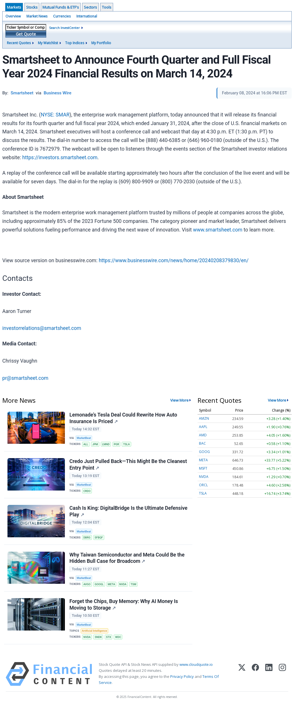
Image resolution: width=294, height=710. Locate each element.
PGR (117, 444)
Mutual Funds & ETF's (60, 7)
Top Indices (74, 42)
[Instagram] (282, 676)
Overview (13, 16)
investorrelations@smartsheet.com (41, 328)
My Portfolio (101, 42)
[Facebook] (255, 676)
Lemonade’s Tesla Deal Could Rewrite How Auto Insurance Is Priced (123, 418)
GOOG (204, 451)
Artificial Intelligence (94, 632)
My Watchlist (48, 42)
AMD (203, 435)
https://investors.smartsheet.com (60, 157)
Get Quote (26, 34)
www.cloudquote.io (196, 666)
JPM (95, 444)
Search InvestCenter (64, 28)
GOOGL (99, 585)
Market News (36, 16)
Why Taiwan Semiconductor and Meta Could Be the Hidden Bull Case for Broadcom (127, 559)
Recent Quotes (19, 42)
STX (109, 639)
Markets (14, 7)
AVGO (87, 585)
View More (179, 400)
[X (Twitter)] (242, 676)
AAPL (203, 426)
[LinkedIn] (269, 676)
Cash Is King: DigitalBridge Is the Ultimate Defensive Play (128, 512)
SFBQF (99, 538)
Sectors (90, 7)
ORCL (203, 485)
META (112, 585)
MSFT (203, 468)
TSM (134, 585)
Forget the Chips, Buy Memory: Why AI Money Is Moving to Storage (123, 606)
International (86, 16)
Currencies (62, 16)
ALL (86, 444)
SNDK (98, 639)
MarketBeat (84, 438)
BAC (202, 443)
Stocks (32, 7)
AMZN (204, 418)
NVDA (123, 585)
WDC (119, 639)
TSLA (127, 444)
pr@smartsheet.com (25, 378)
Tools (106, 7)
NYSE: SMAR (55, 115)
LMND (106, 444)
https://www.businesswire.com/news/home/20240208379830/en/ (174, 260)
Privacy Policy (182, 678)
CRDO (87, 491)
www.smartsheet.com (217, 230)
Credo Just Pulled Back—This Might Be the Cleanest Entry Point (128, 465)
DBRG (87, 538)
